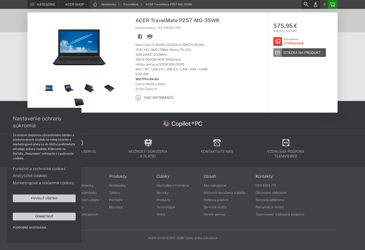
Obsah (210, 176)
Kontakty (264, 176)
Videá (160, 214)
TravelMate (132, 4)
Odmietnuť (44, 216)
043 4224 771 (266, 185)
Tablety (114, 192)
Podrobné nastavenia (30, 227)
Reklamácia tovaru (270, 207)
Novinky (162, 192)
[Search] (306, 4)
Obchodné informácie (172, 185)
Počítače (115, 200)
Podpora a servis (216, 200)
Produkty (118, 176)
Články (163, 176)
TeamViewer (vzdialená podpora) (280, 214)
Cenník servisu (214, 214)
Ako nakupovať (215, 185)
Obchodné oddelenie (271, 192)
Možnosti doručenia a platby (225, 192)
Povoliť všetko (44, 198)
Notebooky (110, 4)
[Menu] (42, 4)
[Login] (315, 4)
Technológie (165, 207)
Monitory (115, 207)
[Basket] (333, 4)
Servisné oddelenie (270, 200)
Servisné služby (215, 207)
